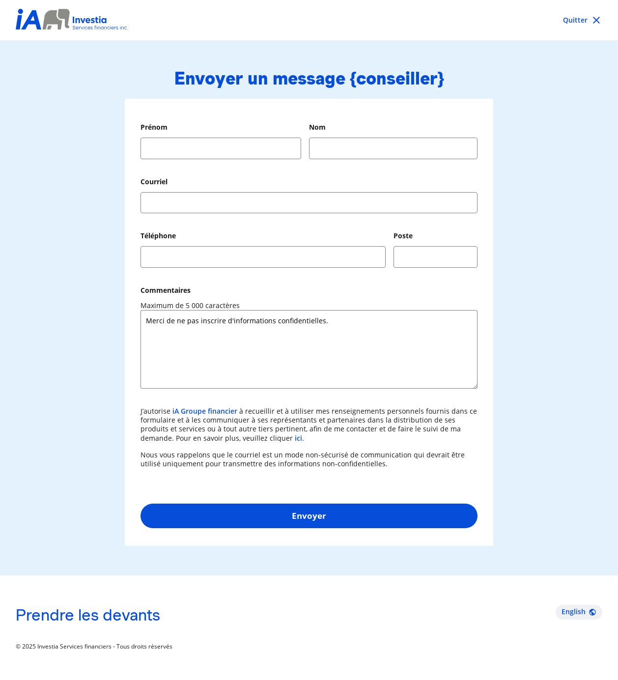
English (579, 611)
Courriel (154, 181)
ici (298, 438)
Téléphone (158, 235)
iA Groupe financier (204, 411)
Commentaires (165, 290)
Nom (317, 127)
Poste (403, 235)
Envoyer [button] (309, 515)
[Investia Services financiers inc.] (72, 20)
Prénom (154, 127)
